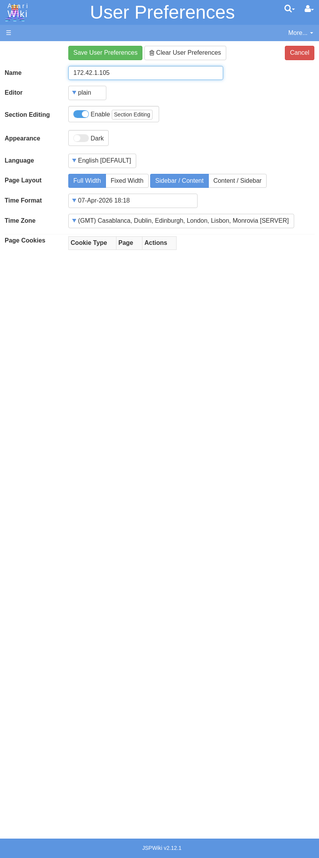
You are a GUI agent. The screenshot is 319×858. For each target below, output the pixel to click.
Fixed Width (127, 180)
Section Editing (27, 114)
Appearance (22, 138)
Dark (88, 138)
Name (13, 72)
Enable (113, 115)
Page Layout (23, 180)
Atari (16, 11)
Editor (14, 92)
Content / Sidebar (237, 180)
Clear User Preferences (185, 52)
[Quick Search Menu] (290, 8)
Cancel (299, 52)
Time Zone (20, 220)
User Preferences (162, 12)
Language (19, 160)
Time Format (23, 200)
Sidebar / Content (179, 180)
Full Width (87, 180)
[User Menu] (309, 9)
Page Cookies (25, 240)
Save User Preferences (105, 52)
